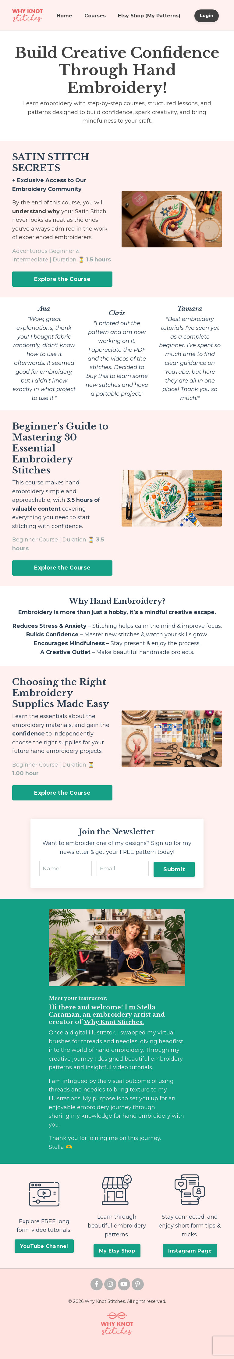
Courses (95, 16)
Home (64, 16)
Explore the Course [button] (62, 279)
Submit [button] (174, 880)
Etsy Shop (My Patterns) (149, 16)
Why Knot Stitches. (115, 1033)
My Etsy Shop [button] (117, 1263)
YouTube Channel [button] (44, 1259)
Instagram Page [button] (190, 1263)
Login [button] (206, 15)
